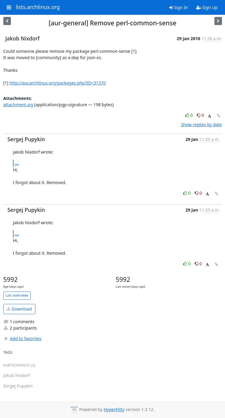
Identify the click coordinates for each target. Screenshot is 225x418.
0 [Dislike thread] (200, 115)
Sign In (178, 7)
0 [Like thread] (189, 115)
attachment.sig (18, 104)
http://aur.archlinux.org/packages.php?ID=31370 (57, 83)
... (17, 163)
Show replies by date (201, 124)
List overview (17, 295)
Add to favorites (22, 338)
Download (19, 309)
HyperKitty (113, 409)
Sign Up (207, 7)
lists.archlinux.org (38, 7)
